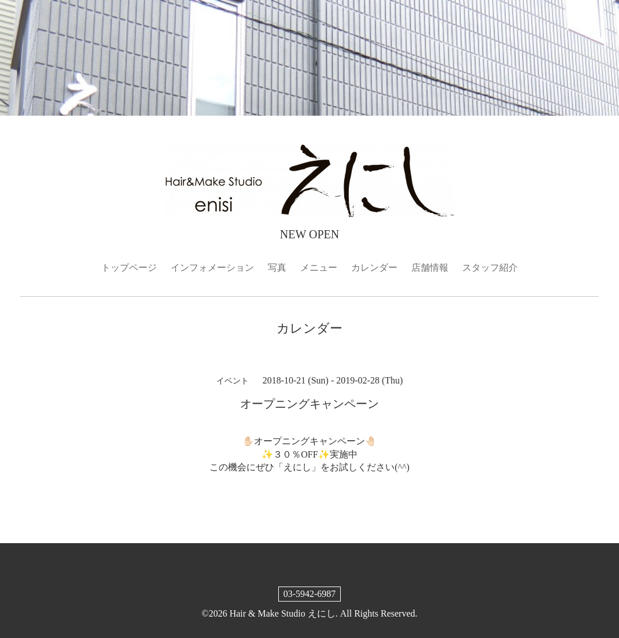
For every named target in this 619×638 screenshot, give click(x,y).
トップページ (129, 267)
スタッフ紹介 (490, 267)
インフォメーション (212, 267)
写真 (277, 267)
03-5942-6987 (309, 594)
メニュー (318, 267)
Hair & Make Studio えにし (283, 613)
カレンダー (374, 267)
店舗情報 (429, 267)
